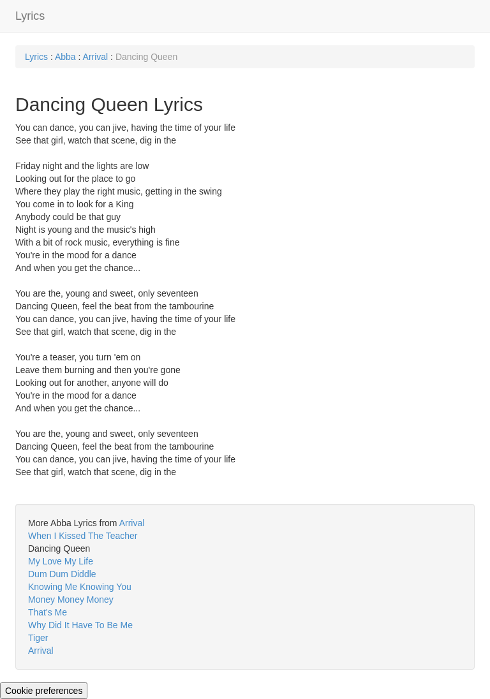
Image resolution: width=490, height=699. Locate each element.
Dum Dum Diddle (62, 574)
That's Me (47, 612)
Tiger (38, 638)
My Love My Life (60, 561)
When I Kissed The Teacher (82, 536)
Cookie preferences (43, 691)
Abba (65, 57)
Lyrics (30, 16)
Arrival (95, 57)
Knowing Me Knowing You (79, 587)
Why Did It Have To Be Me (80, 625)
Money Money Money (71, 599)
